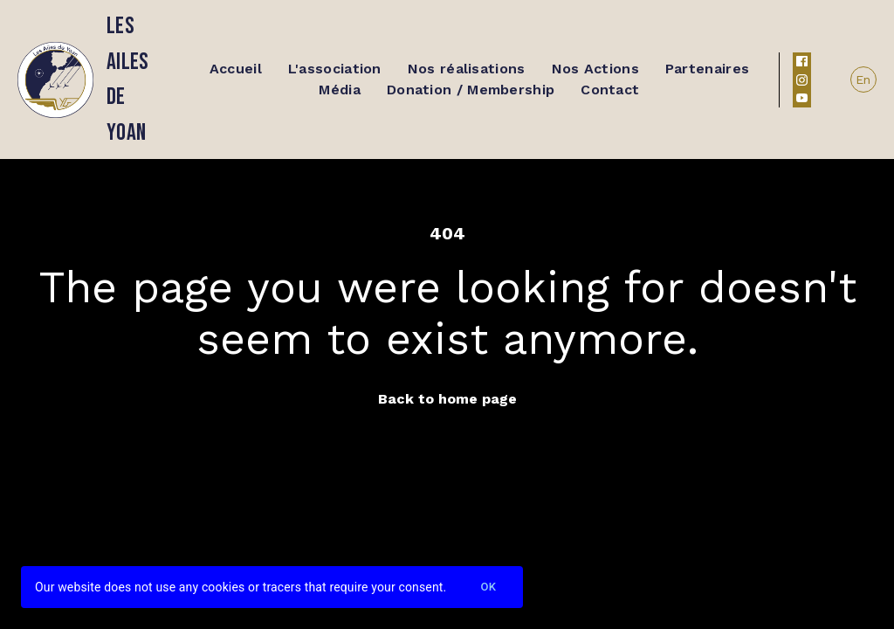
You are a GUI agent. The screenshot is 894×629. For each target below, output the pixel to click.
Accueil (236, 68)
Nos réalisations (467, 68)
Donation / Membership (470, 89)
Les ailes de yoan (128, 79)
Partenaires (707, 68)
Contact (610, 89)
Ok (488, 587)
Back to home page (447, 399)
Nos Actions (595, 68)
